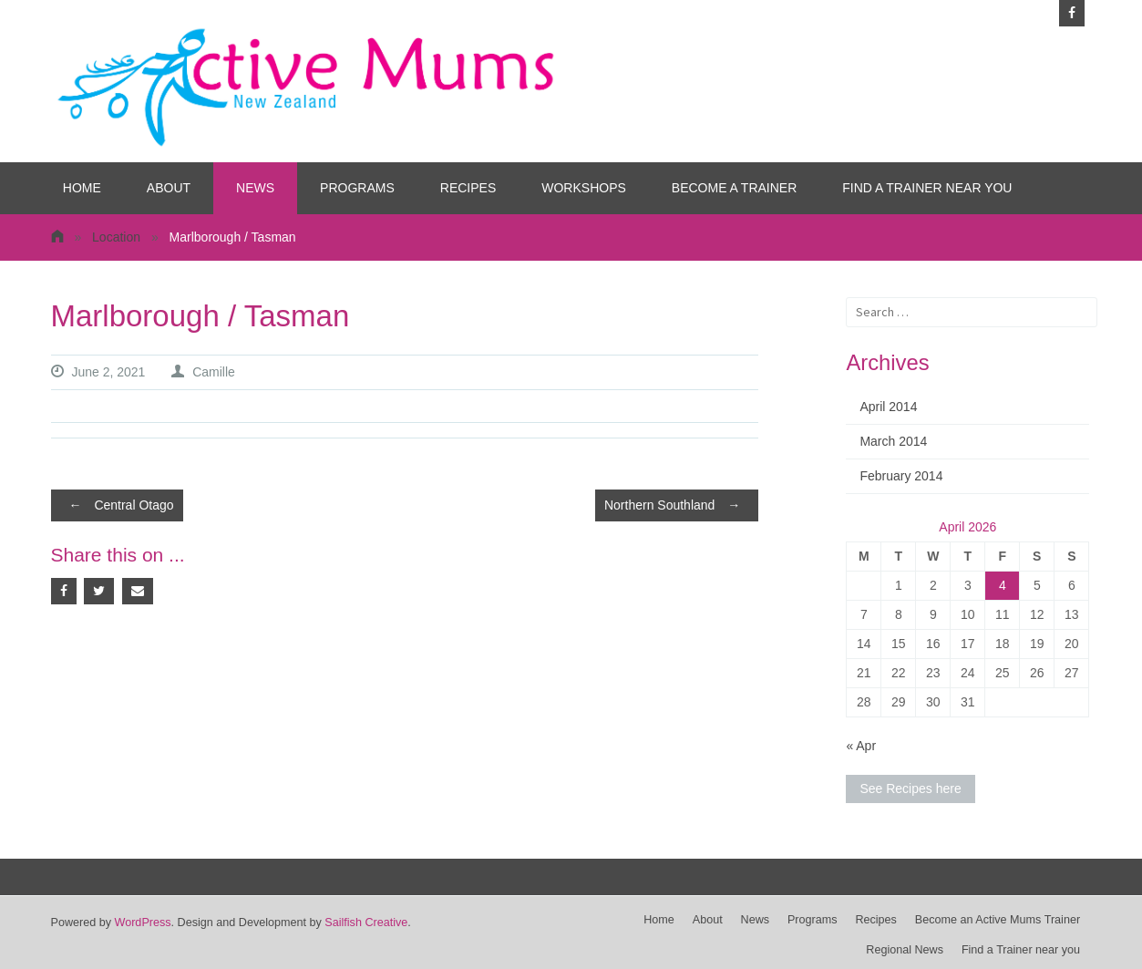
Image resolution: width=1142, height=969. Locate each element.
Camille (213, 372)
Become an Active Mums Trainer (997, 919)
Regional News (904, 949)
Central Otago (117, 505)
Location (116, 237)
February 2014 (900, 476)
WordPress (143, 922)
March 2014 (893, 441)
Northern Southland (676, 505)
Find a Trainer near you (927, 187)
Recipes (468, 187)
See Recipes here (910, 788)
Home (82, 187)
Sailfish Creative (365, 922)
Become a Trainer (734, 187)
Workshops (583, 187)
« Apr (861, 745)
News (255, 187)
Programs (357, 187)
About (168, 187)
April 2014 (888, 406)
